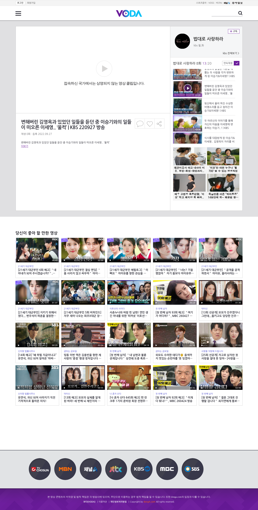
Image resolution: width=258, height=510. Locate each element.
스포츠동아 (201, 3)
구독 (233, 31)
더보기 (24, 146)
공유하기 (159, 124)
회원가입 (31, 3)
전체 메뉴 (18, 13)
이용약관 (103, 502)
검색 (240, 13)
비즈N (219, 3)
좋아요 (150, 124)
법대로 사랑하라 (208, 39)
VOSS (211, 3)
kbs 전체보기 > (231, 53)
